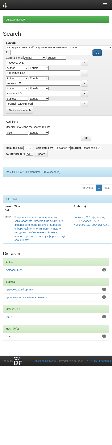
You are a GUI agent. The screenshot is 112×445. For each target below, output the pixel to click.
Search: (11, 42)
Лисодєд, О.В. (89, 220)
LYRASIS (91, 360)
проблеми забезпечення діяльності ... (29, 297)
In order (76, 147)
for (8, 52)
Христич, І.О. (82, 224)
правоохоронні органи (19, 289)
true (8, 336)
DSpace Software (45, 360)
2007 (9, 316)
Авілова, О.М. (100, 224)
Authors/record (15, 153)
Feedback (105, 360)
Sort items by (44, 147)
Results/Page (14, 147)
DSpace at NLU (15, 19)
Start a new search (19, 110)
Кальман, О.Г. (82, 217)
